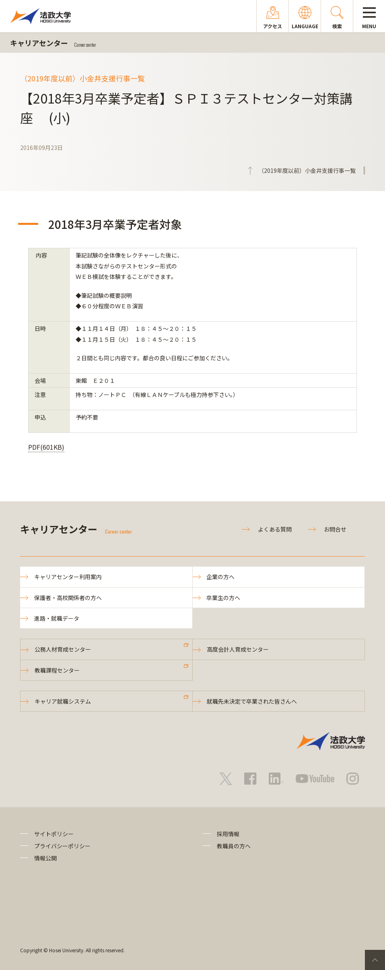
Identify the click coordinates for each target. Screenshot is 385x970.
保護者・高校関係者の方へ (68, 598)
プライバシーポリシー (62, 846)
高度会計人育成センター (238, 649)
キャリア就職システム (63, 701)
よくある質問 (275, 529)
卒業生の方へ (224, 598)
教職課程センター (57, 670)
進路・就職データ (56, 618)
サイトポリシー (54, 834)
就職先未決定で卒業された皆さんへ (252, 701)
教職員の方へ (234, 846)
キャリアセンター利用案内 (68, 577)
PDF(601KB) (46, 447)
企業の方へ (221, 577)
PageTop (375, 960)
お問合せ (335, 529)
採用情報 (228, 834)
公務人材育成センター (63, 649)
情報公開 (45, 858)
